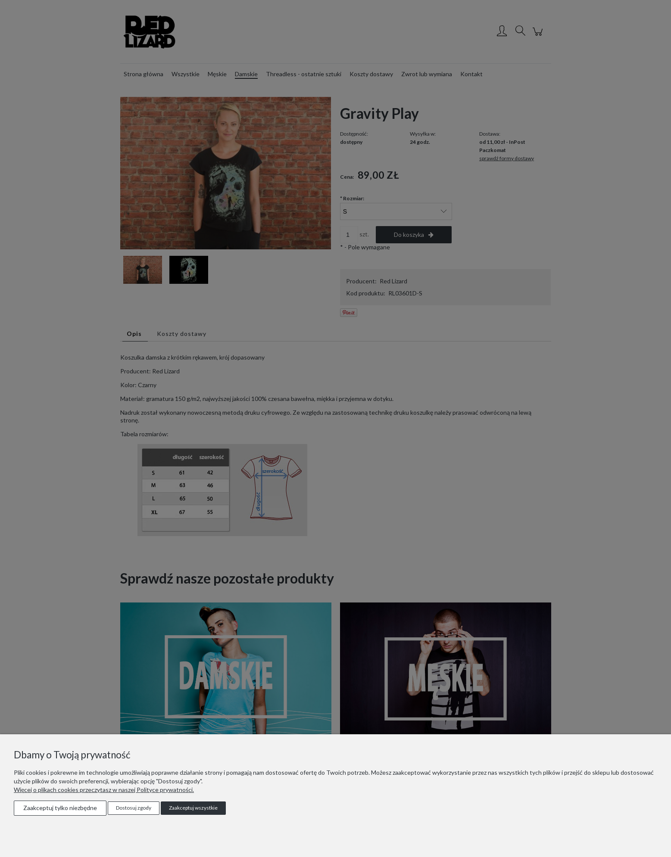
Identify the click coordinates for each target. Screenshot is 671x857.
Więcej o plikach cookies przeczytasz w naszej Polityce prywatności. (104, 789)
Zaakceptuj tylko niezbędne (60, 807)
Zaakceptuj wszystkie (193, 807)
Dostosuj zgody (133, 807)
